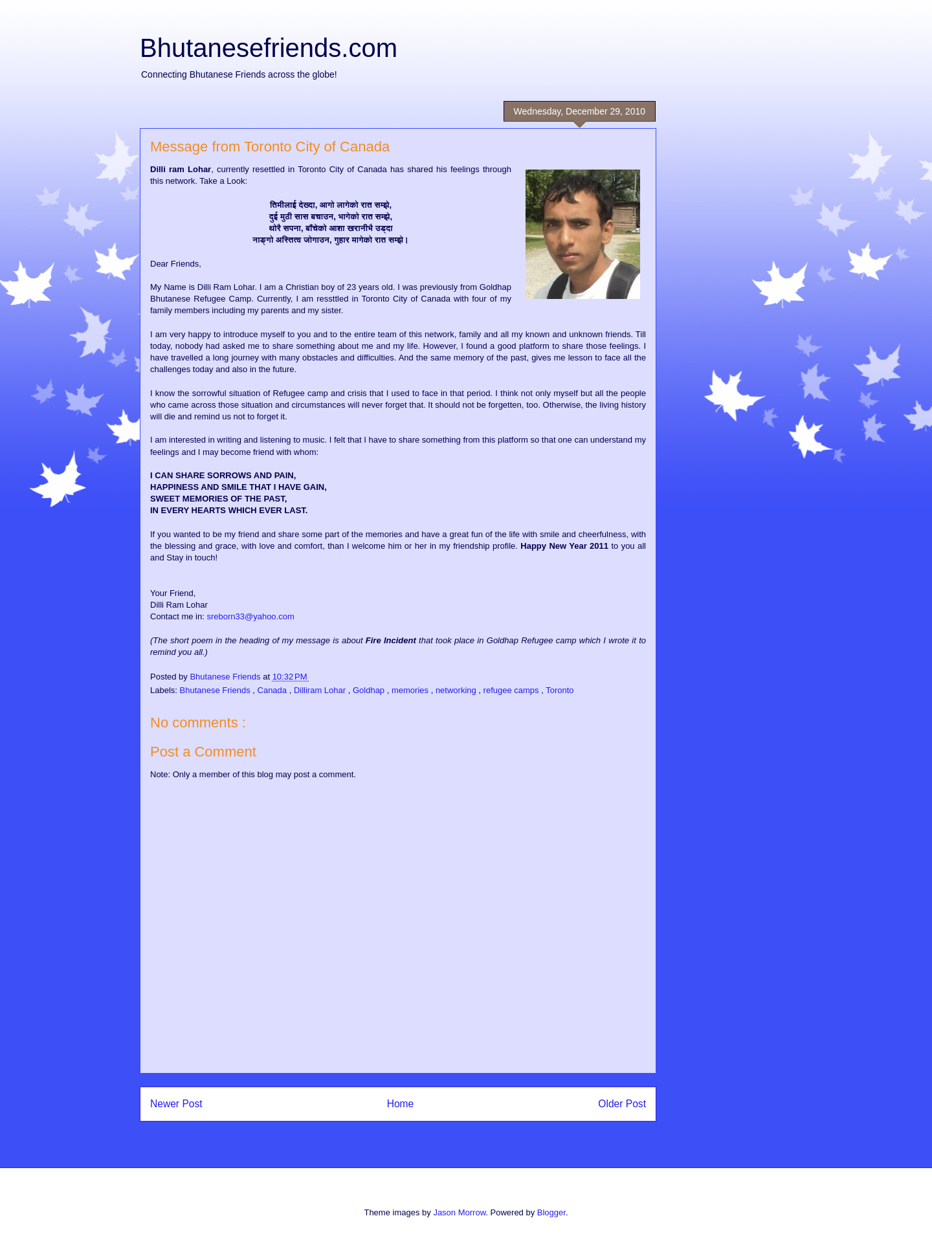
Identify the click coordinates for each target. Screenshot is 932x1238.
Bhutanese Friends (216, 690)
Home (400, 1103)
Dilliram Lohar (321, 690)
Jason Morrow (459, 1212)
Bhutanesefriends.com (268, 48)
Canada (273, 690)
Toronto (559, 690)
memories (411, 690)
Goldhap (370, 690)
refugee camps (512, 690)
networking (457, 690)
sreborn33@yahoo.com (250, 616)
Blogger (551, 1212)
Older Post (622, 1103)
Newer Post (176, 1103)
